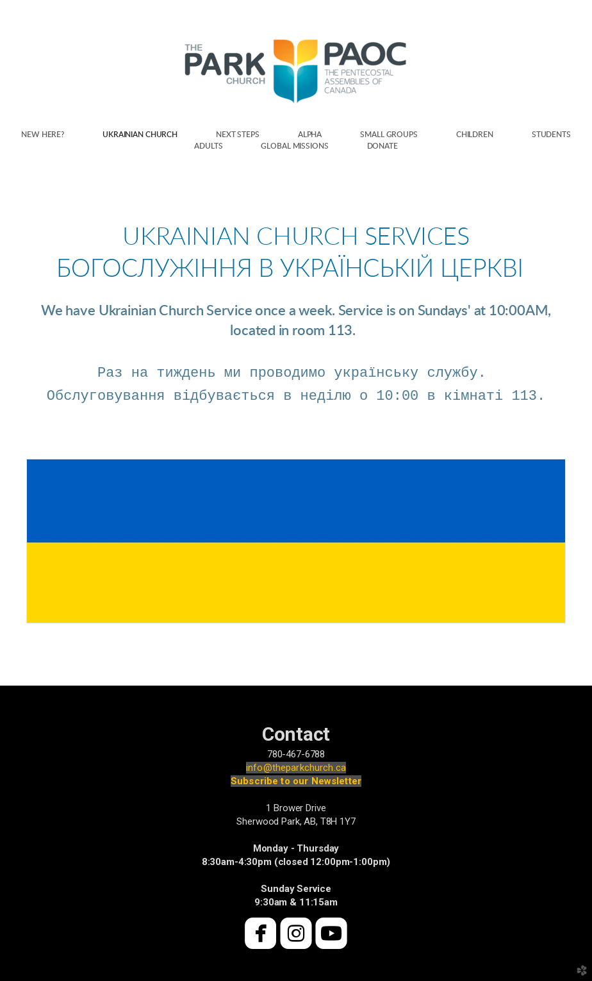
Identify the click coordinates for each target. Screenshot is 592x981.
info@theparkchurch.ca (296, 767)
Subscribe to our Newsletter (296, 781)
